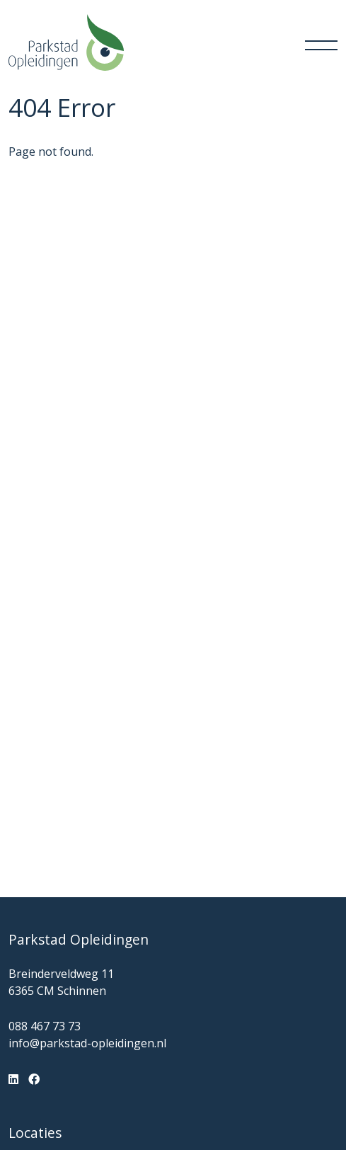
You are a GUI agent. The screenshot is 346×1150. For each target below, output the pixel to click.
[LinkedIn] (13, 1079)
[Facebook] (34, 1079)
